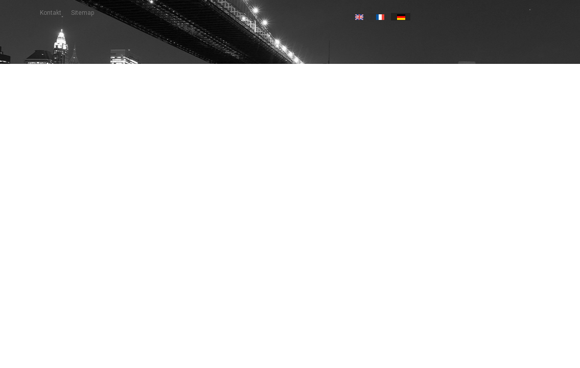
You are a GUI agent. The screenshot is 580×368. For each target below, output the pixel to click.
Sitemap (82, 12)
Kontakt (50, 12)
